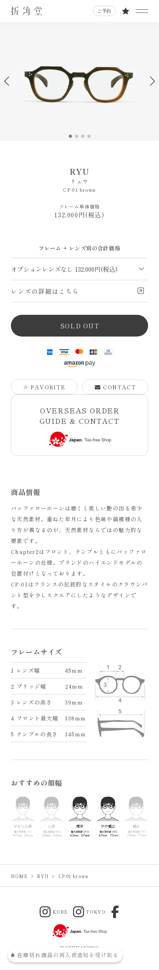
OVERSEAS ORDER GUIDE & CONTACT (80, 426)
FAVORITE (44, 387)
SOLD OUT (80, 325)
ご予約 (104, 10)
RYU (79, 176)
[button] (152, 81)
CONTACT (115, 387)
